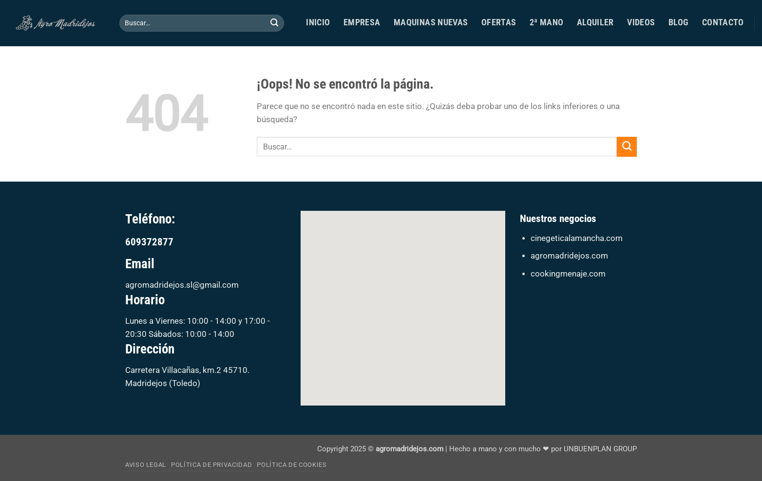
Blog (678, 22)
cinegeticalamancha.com (577, 238)
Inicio (318, 22)
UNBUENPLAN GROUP (600, 448)
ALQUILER (595, 22)
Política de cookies (291, 464)
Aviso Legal (145, 464)
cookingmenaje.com (568, 273)
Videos (641, 22)
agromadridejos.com (569, 255)
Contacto (723, 22)
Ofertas (498, 22)
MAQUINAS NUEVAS (431, 22)
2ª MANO (547, 22)
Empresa (362, 22)
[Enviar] (274, 23)
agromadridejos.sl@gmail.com (182, 285)
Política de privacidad (211, 464)
